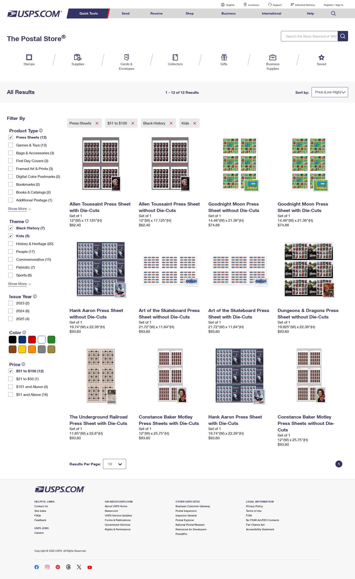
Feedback (40, 519)
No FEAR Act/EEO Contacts (262, 519)
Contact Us (41, 506)
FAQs (37, 515)
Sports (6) (24, 275)
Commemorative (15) (33, 259)
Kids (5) (23, 235)
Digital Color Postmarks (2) (38, 176)
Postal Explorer (185, 519)
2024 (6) (22, 311)
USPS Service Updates (118, 515)
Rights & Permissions (117, 529)
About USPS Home (116, 506)
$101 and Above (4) (32, 386)
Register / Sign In (333, 4)
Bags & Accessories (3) (35, 153)
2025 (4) (22, 318)
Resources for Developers (191, 529)
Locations (253, 4)
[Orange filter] (32, 349)
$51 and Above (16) (32, 394)
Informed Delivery (305, 4)
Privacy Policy (254, 506)
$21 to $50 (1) (27, 378)
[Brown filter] (12, 349)
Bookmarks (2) (28, 184)
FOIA (249, 515)
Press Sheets (81, 123)
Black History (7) (30, 228)
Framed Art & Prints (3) (34, 168)
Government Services (117, 524)
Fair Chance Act (255, 524)
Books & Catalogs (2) (33, 192)
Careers (39, 532)
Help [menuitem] (310, 13)
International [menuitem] (271, 13)
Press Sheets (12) (31, 137)
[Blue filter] (22, 339)
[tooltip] (41, 130)
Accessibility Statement (260, 529)
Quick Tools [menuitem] (88, 13)
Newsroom (111, 510)
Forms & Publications (117, 519)
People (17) (25, 251)
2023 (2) (22, 303)
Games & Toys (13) (31, 145)
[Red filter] (32, 339)
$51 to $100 (117, 123)
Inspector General (186, 515)
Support (277, 4)
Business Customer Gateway (193, 506)
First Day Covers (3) (32, 160)
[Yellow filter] (22, 349)
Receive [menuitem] (156, 13)
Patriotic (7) (25, 267)
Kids (186, 123)
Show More (17, 208)
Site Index (40, 510)
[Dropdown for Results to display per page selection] (114, 464)
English (225, 4)
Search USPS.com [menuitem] (333, 13)
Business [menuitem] (228, 13)
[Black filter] (12, 339)
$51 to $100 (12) (30, 371)
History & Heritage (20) (34, 243)
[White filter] (42, 339)
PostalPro (181, 533)
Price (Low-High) (328, 92)
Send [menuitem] (126, 13)
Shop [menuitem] (190, 13)
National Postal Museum (190, 524)
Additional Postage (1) (34, 200)
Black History (154, 123)
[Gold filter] (51, 349)
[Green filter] (51, 339)
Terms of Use (253, 510)
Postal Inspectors (186, 510)
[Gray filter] (42, 349)
